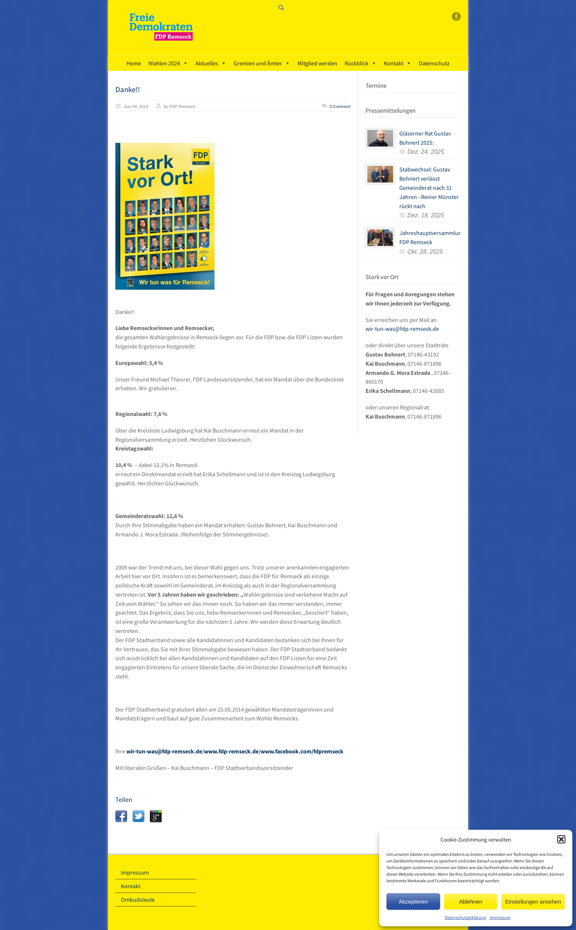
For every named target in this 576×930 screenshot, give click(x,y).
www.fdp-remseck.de (231, 751)
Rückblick (361, 63)
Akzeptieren (413, 901)
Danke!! (127, 89)
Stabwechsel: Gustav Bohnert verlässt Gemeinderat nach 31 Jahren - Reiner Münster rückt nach (429, 187)
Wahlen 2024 (168, 63)
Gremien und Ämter (262, 63)
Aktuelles (210, 63)
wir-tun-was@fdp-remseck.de (163, 751)
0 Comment (340, 106)
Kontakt (397, 63)
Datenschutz (434, 63)
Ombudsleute (138, 899)
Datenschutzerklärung (465, 917)
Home (133, 63)
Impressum (500, 917)
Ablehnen (470, 901)
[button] (561, 839)
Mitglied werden (317, 63)
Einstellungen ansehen (533, 901)
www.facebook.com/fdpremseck (301, 751)
